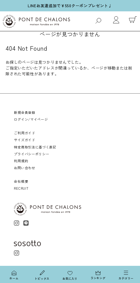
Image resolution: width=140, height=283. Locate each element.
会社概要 (21, 181)
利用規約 (21, 160)
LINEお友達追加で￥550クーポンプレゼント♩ (70, 5)
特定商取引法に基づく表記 (35, 147)
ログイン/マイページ (31, 119)
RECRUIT (21, 188)
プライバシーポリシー (31, 153)
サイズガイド (24, 139)
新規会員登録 (24, 112)
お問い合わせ (24, 167)
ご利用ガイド (24, 132)
